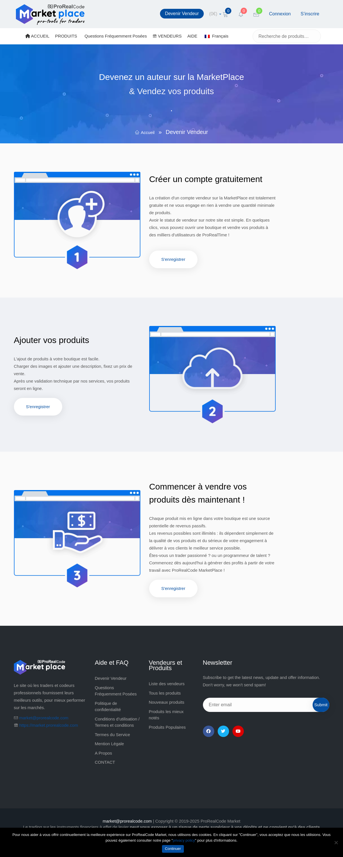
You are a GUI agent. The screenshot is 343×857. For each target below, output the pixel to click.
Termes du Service (112, 734)
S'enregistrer (173, 259)
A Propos (103, 753)
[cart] (215, 13)
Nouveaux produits (166, 702)
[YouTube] (238, 731)
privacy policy (184, 840)
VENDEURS (167, 36)
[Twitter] (223, 731)
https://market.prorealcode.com (48, 725)
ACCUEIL (37, 36)
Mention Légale (109, 743)
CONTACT (105, 762)
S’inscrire (310, 13)
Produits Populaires (167, 727)
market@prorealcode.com (43, 717)
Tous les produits (165, 693)
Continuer (173, 848)
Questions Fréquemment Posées (115, 36)
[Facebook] (208, 731)
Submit (321, 704)
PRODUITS (66, 36)
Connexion (280, 13)
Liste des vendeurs (167, 683)
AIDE (192, 36)
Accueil (148, 132)
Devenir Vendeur (182, 13)
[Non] (336, 842)
